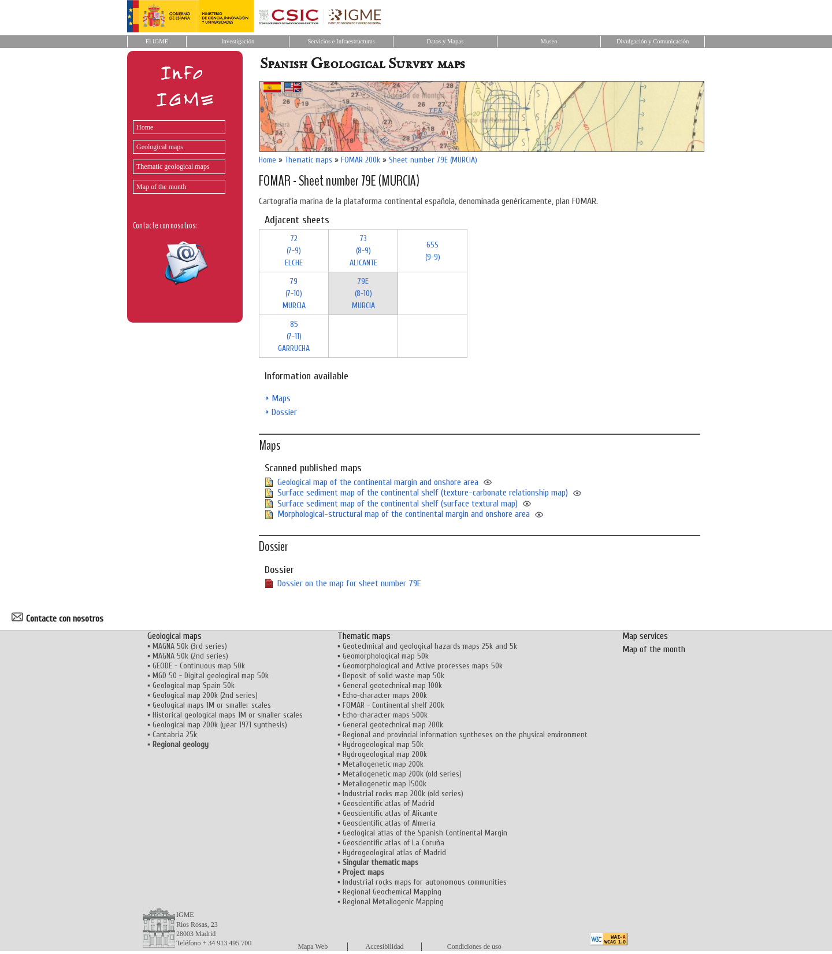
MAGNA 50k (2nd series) (190, 656)
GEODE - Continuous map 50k (199, 666)
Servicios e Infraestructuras (341, 41)
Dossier (284, 412)
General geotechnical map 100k (392, 685)
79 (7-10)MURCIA (294, 293)
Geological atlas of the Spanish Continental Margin (425, 833)
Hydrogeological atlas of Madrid (394, 852)
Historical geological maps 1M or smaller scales (228, 715)
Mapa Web (313, 946)
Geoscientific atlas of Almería (389, 823)
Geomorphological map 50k (386, 656)
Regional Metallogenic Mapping (393, 902)
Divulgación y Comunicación (652, 41)
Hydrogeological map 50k (383, 744)
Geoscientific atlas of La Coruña (393, 843)
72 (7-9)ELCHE (294, 251)
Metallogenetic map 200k (383, 764)
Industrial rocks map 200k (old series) (403, 793)
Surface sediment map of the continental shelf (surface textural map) (397, 503)
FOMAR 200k (360, 160)
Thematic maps (308, 160)
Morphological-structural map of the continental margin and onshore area (403, 514)
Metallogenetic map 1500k (384, 784)
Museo (548, 41)
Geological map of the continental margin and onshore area (377, 482)
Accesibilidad (385, 946)
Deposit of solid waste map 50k (393, 676)
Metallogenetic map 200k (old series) (402, 774)
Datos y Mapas (444, 41)
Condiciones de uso (474, 946)
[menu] (176, 154)
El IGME (157, 41)
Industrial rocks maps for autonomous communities (425, 882)
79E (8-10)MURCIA (363, 293)
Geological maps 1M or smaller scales (212, 705)
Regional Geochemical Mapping (392, 892)
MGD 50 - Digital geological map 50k (211, 676)
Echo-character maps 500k (385, 715)
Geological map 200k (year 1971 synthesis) (220, 725)
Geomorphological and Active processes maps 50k (423, 666)
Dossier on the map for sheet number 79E (349, 583)
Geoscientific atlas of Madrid (388, 803)
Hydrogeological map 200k (385, 754)
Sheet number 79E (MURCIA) (433, 160)
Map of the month (161, 187)
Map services (645, 636)
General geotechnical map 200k (393, 725)
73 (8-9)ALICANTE (363, 251)
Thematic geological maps (173, 166)
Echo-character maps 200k (385, 695)
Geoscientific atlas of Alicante (390, 813)
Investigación (237, 41)
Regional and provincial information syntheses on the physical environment (465, 734)
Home (144, 127)
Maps (281, 398)
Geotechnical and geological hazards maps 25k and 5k (430, 646)
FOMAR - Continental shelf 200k (393, 705)
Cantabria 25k (175, 734)
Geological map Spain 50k (194, 685)
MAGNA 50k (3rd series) (190, 646)
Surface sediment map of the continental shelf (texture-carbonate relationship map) (422, 492)
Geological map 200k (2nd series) (205, 695)
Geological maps (159, 147)
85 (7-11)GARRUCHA (294, 336)
